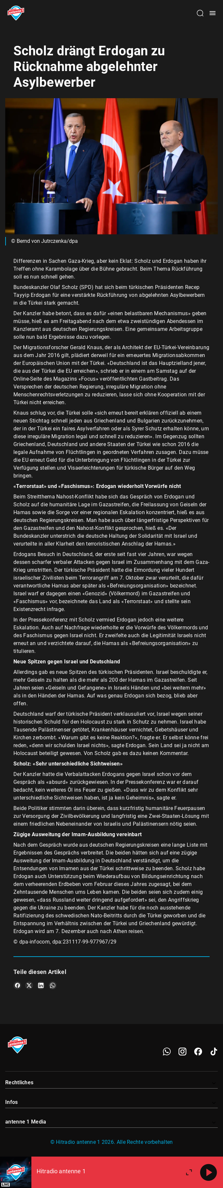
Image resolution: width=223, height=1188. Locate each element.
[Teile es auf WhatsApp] (53, 985)
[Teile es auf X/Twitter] (29, 985)
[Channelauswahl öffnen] (200, 13)
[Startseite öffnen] (15, 13)
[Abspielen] (208, 1172)
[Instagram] (182, 1051)
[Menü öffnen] (212, 13)
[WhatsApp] (167, 1051)
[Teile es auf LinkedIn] (41, 985)
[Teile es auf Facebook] (17, 985)
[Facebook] (198, 1051)
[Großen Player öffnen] (189, 1172)
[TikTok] (214, 1051)
